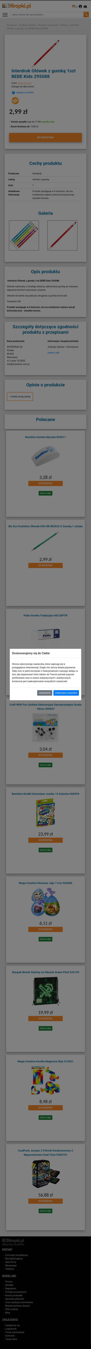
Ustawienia (44, 692)
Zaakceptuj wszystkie (66, 692)
